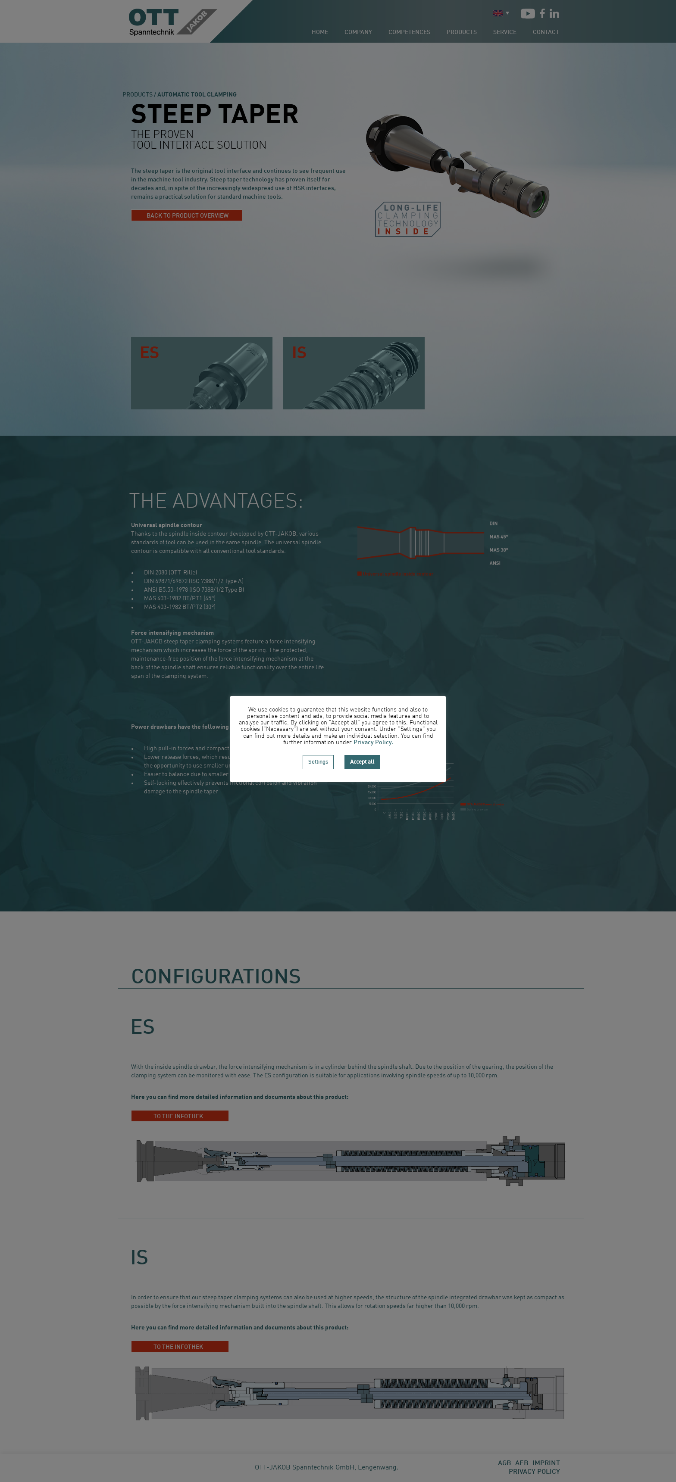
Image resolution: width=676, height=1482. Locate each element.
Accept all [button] (362, 762)
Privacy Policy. (373, 742)
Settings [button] (318, 762)
